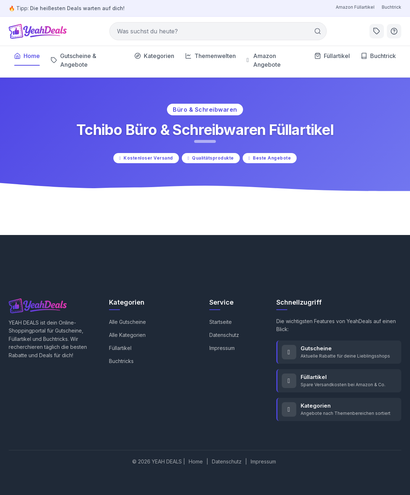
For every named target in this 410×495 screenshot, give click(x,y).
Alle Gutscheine (127, 322)
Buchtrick (391, 7)
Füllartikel (120, 348)
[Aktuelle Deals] (376, 31)
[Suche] (218, 31)
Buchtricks (121, 361)
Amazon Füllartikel (355, 7)
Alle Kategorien (127, 335)
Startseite (220, 322)
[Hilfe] (394, 31)
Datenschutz (224, 335)
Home (196, 461)
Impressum (222, 348)
